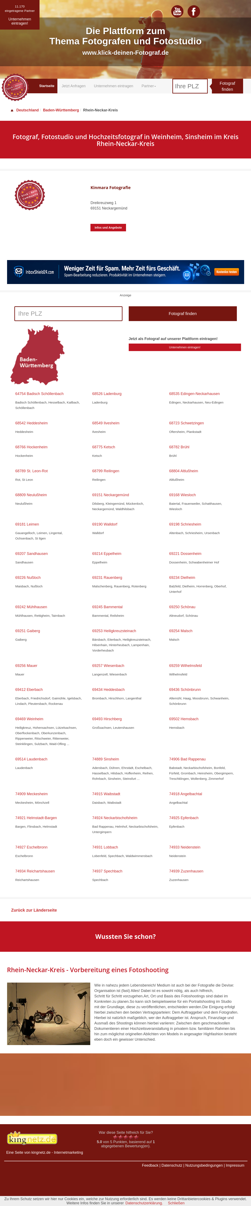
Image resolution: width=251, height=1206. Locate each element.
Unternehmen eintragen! (184, 347)
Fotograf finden (227, 86)
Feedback (150, 1165)
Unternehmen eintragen (113, 86)
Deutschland (24, 110)
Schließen (176, 1203)
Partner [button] (149, 86)
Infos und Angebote (108, 227)
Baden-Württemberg (61, 110)
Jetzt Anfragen (73, 86)
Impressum (235, 1165)
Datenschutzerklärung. (144, 1203)
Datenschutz (171, 1165)
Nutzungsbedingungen (204, 1165)
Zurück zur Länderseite (34, 910)
